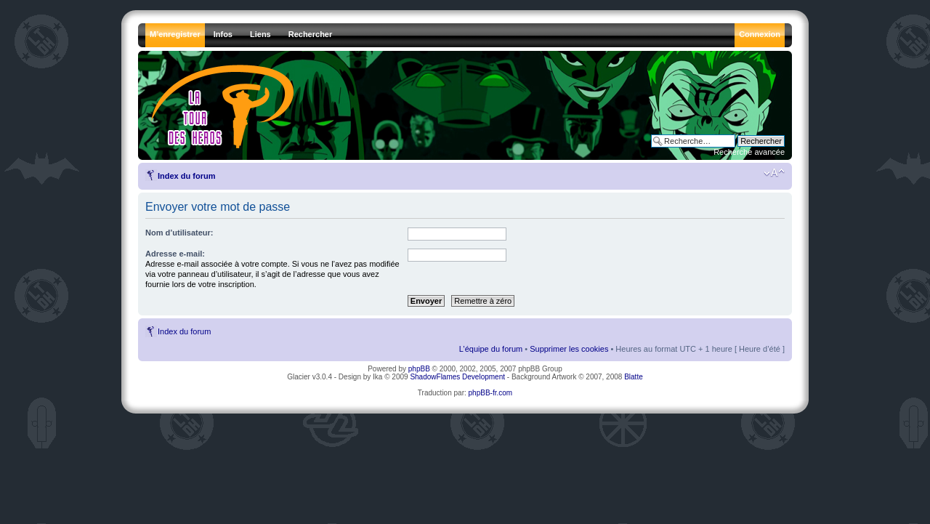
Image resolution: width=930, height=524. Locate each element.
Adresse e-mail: (175, 253)
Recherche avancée (749, 152)
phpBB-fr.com (491, 393)
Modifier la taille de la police (774, 173)
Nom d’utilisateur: (179, 232)
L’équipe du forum (490, 348)
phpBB (419, 369)
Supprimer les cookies (569, 348)
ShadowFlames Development (457, 377)
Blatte (633, 377)
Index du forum (186, 176)
